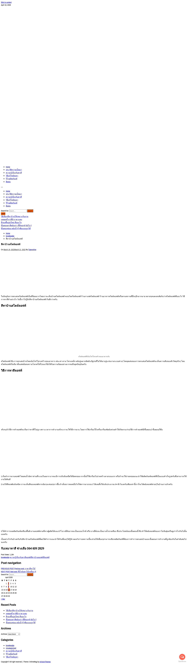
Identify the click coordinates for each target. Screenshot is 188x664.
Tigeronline (32, 249)
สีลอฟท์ (46, 557)
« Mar (3, 599)
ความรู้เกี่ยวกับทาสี (14, 172)
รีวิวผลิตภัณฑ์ (11, 178)
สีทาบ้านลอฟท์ (37, 557)
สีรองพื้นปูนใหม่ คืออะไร (16, 616)
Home (8, 167)
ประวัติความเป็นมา (14, 169)
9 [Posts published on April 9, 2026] (8, 586)
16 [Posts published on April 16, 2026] (9, 589)
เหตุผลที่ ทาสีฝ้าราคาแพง (16, 613)
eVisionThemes (45, 661)
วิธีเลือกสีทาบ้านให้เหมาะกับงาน (19, 610)
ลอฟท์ (28, 557)
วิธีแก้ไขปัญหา (12, 175)
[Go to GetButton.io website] (182, 661)
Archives (4, 634)
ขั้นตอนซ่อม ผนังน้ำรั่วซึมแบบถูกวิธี (20, 622)
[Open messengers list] (182, 657)
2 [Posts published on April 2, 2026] (8, 583)
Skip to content (6, 2)
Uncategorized (11, 648)
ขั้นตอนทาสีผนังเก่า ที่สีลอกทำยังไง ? (21, 619)
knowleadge (5, 557)
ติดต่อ (8, 181)
